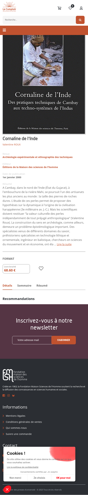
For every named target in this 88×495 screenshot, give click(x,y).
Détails (7, 285)
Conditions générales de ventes (24, 421)
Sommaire (24, 285)
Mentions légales (15, 416)
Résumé (41, 285)
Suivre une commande (19, 434)
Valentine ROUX (12, 144)
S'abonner (63, 340)
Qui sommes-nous (16, 428)
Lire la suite (64, 244)
